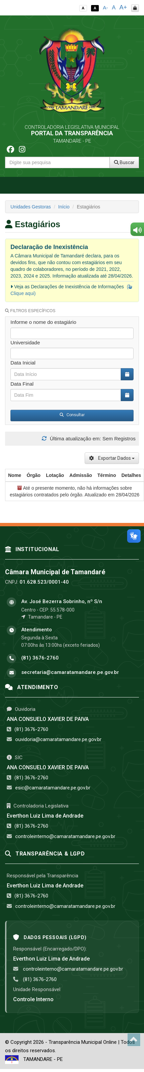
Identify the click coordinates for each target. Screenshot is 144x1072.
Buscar (124, 162)
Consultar (72, 414)
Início (63, 206)
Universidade (25, 342)
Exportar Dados (112, 458)
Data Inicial (22, 363)
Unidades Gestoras (30, 206)
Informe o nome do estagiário (43, 322)
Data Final (21, 384)
